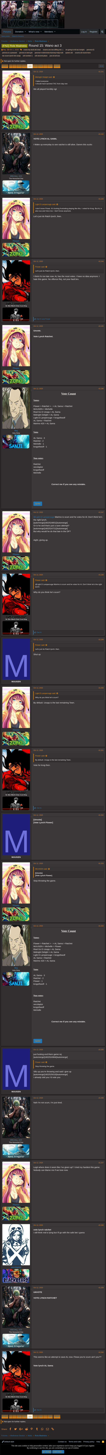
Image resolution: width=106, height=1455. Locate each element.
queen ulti (69, 53)
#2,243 (100, 199)
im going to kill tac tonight (75, 50)
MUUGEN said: (42, 869)
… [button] (14, 66)
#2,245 (100, 326)
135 (50, 66)
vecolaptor (16, 1267)
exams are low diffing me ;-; (53, 50)
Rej (4, 50)
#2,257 (100, 1163)
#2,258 (100, 1225)
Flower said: (40, 267)
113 (29, 66)
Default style (8, 1442)
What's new (34, 31)
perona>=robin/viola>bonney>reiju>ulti (49, 53)
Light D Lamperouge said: (46, 204)
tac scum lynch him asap (11, 56)
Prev (5, 66)
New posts (5, 36)
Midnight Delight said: (44, 77)
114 (35, 66)
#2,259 (100, 1288)
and (44, 319)
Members (48, 31)
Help (98, 1442)
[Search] (102, 31)
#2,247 (100, 512)
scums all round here (82, 53)
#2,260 (100, 1352)
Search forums (18, 36)
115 (40, 66)
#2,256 (100, 1098)
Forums (7, 31)
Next (56, 66)
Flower (16, 113)
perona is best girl (25, 53)
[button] (25, 31)
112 (24, 66)
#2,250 (100, 688)
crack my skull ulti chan (32, 50)
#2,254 (100, 926)
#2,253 (100, 863)
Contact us (62, 1442)
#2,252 (100, 815)
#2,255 (100, 1050)
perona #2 (90, 50)
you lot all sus (55, 56)
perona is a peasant (9, 53)
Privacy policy (88, 1442)
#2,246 (100, 389)
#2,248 (100, 575)
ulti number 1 (27, 56)
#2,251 (100, 750)
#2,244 (100, 261)
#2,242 (100, 134)
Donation (19, 31)
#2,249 (100, 640)
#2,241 (100, 72)
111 (19, 66)
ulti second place (41, 56)
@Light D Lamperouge (44, 517)
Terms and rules (75, 1442)
